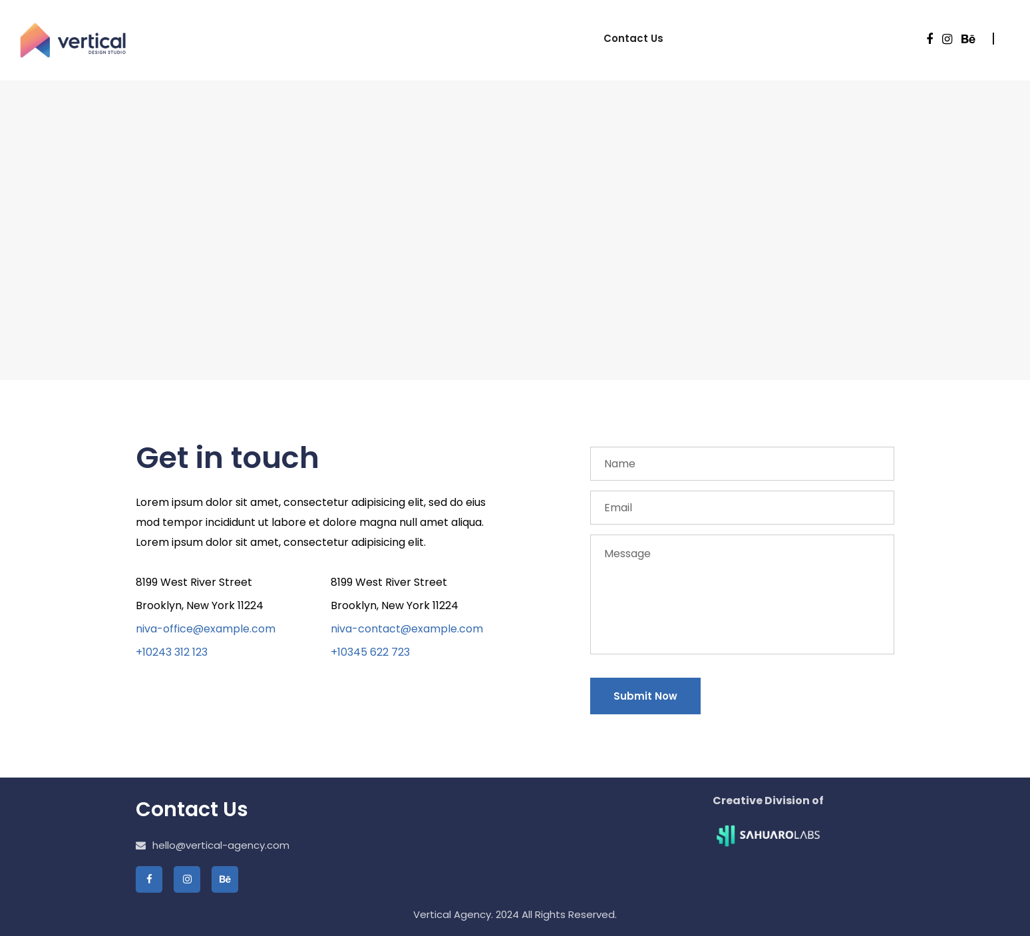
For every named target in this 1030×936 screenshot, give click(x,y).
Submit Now (645, 696)
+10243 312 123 (172, 652)
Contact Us (633, 38)
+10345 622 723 (370, 652)
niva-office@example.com (205, 628)
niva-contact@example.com (407, 628)
